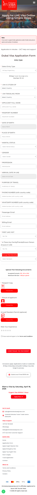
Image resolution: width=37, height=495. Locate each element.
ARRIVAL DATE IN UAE (10, 172)
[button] (34, 2)
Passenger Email (8, 212)
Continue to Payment (18, 351)
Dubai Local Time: (19, 374)
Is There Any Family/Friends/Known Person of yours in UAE (17, 243)
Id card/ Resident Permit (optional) (14, 314)
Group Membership (10, 255)
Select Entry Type (8, 66)
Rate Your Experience (9, 327)
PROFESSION (7, 162)
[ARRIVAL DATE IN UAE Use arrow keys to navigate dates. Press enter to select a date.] (18, 176)
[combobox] (18, 88)
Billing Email (7, 222)
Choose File (9, 290)
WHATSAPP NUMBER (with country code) (17, 202)
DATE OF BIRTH (8, 123)
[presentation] (13, 343)
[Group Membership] (9, 254)
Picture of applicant (9, 300)
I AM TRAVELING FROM (11, 94)
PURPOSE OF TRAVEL (10, 182)
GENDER (5, 153)
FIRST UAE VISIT (8, 232)
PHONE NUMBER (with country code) (16, 192)
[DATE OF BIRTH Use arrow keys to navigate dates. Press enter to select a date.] (18, 127)
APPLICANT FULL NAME (11, 103)
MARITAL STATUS (8, 143)
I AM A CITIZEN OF (9, 85)
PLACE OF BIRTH (8, 133)
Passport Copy (7, 285)
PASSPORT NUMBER (10, 113)
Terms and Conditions (26, 336)
